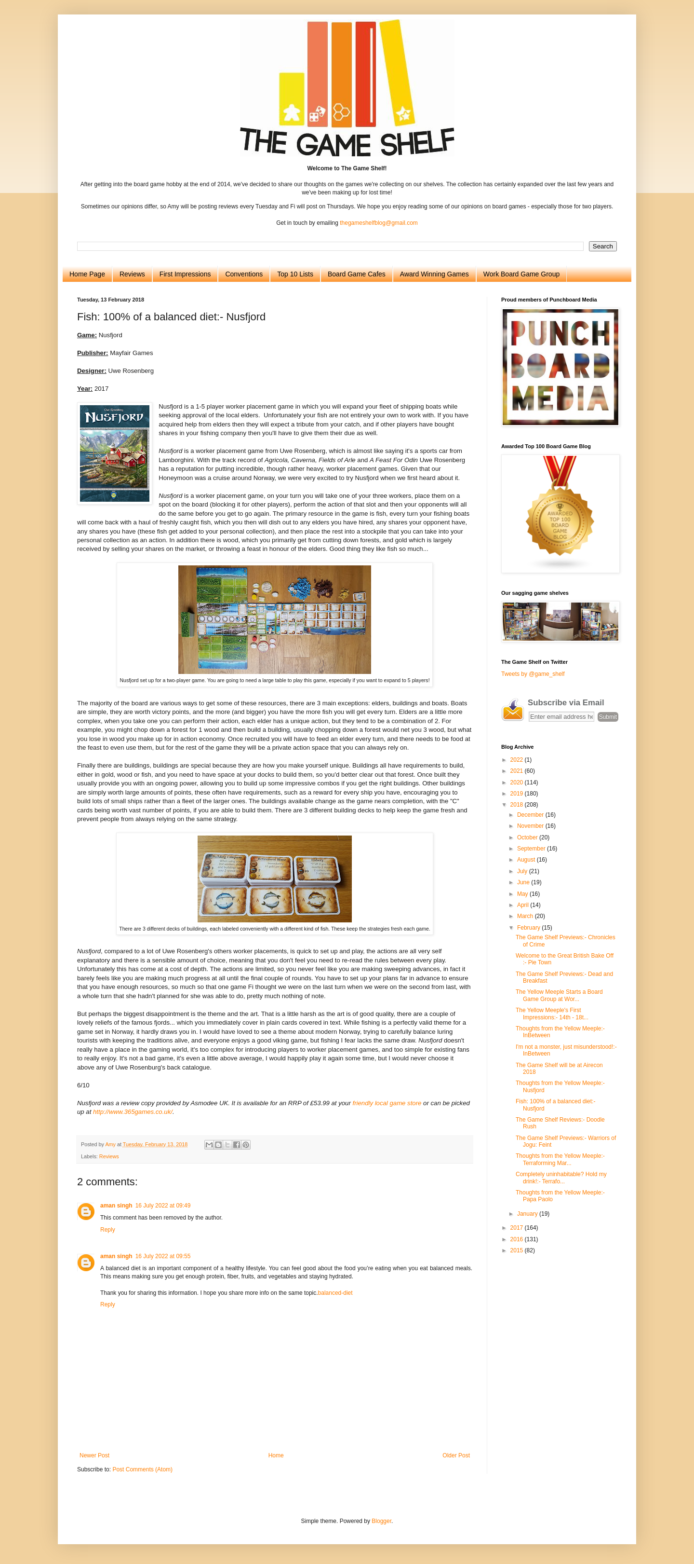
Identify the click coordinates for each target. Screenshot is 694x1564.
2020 (517, 782)
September (532, 848)
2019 (517, 793)
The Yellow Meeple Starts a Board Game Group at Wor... (559, 995)
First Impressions (185, 274)
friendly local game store (387, 1103)
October (528, 837)
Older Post (456, 1455)
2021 (517, 771)
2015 (517, 1250)
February (529, 927)
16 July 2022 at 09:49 (163, 1205)
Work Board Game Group (521, 274)
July (523, 871)
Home (276, 1455)
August (527, 859)
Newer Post (94, 1455)
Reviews (132, 274)
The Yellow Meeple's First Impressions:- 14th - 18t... (552, 1013)
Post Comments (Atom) (142, 1469)
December (531, 814)
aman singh (116, 1205)
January (528, 1213)
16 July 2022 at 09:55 (163, 1256)
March (526, 916)
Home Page (87, 274)
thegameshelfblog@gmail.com (379, 223)
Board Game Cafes (357, 274)
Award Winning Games (434, 274)
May (523, 894)
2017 (517, 1227)
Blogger (381, 1521)
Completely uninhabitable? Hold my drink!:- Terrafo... (561, 1177)
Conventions (244, 274)
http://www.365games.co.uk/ (133, 1111)
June (524, 882)
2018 (517, 804)
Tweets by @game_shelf (533, 674)
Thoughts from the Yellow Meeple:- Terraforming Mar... (560, 1159)
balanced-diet (335, 1293)
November (531, 826)
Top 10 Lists (295, 274)
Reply (107, 1229)
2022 (517, 759)
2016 (517, 1239)
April (523, 905)
